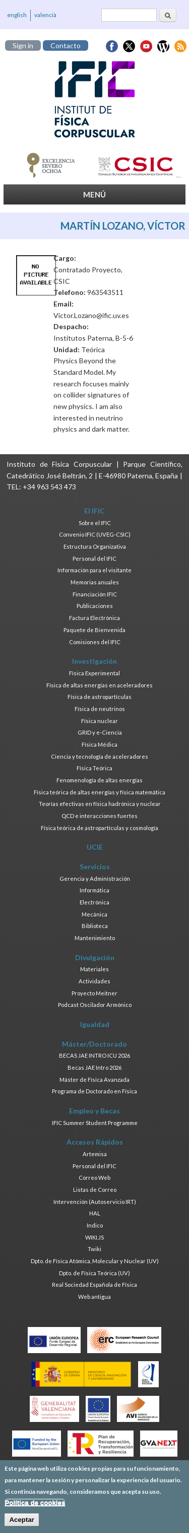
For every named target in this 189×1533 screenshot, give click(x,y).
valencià (45, 15)
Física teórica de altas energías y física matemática (99, 792)
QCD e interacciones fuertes (99, 815)
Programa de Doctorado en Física (94, 1091)
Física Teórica (94, 768)
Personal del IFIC (94, 558)
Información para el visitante (94, 570)
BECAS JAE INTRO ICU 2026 (94, 1055)
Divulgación (94, 957)
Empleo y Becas (94, 1110)
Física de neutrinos (100, 708)
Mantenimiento (95, 938)
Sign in (23, 45)
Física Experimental (94, 673)
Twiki (94, 1249)
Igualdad (94, 1024)
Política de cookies (35, 1507)
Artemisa (95, 1154)
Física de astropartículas (100, 696)
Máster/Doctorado (94, 1044)
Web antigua (94, 1296)
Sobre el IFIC (95, 523)
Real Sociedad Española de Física (94, 1284)
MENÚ (94, 194)
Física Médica (99, 744)
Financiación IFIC (95, 594)
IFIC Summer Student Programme (95, 1122)
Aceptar (21, 1524)
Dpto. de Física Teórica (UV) (94, 1273)
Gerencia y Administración (94, 878)
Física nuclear (99, 721)
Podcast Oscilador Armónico (95, 1004)
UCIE (95, 847)
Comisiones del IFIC (94, 642)
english (17, 15)
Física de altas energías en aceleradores (99, 685)
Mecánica (94, 914)
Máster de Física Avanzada (94, 1079)
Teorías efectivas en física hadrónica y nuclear (100, 803)
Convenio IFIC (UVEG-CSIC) (95, 534)
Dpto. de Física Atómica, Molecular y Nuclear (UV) (95, 1261)
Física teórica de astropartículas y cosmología (99, 828)
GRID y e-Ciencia (100, 732)
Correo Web (94, 1177)
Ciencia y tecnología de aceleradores (99, 756)
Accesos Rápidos (95, 1142)
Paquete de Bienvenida (94, 630)
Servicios (95, 866)
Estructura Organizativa (95, 546)
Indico (95, 1225)
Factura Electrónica (94, 618)
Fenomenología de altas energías (99, 780)
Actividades (94, 981)
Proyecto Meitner (94, 993)
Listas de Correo (94, 1189)
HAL (94, 1213)
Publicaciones (95, 605)
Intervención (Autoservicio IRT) (94, 1201)
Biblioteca (95, 926)
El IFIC (94, 510)
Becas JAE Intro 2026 (94, 1067)
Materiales (94, 969)
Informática (94, 890)
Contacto (65, 45)
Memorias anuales (95, 582)
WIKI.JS (94, 1237)
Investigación (94, 661)
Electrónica (94, 902)
